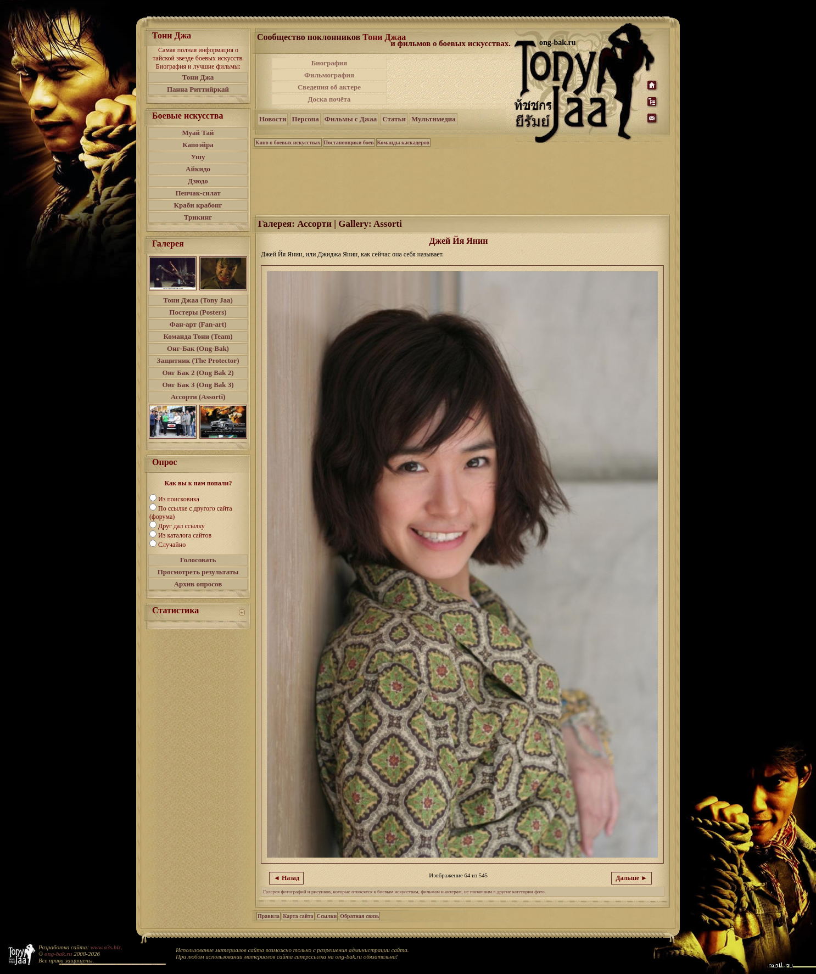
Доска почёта (329, 99)
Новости (272, 119)
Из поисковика (178, 499)
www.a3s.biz (106, 947)
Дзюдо (198, 181)
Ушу (198, 157)
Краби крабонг (198, 205)
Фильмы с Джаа (351, 119)
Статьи (394, 119)
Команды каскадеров (403, 142)
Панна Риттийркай (198, 89)
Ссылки (327, 916)
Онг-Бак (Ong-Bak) (198, 348)
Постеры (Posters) (197, 312)
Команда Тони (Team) (197, 336)
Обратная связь (359, 916)
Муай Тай (198, 132)
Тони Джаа (384, 37)
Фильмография (329, 75)
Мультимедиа (433, 119)
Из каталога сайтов (184, 535)
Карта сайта (298, 916)
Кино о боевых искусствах (288, 142)
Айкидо (198, 169)
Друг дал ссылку (181, 526)
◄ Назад (286, 878)
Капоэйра (198, 145)
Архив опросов (198, 584)
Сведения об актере (329, 87)
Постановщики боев (349, 142)
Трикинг (198, 217)
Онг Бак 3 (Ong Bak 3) (197, 384)
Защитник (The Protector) (198, 360)
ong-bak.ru (58, 953)
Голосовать (198, 560)
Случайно (172, 544)
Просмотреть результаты (198, 572)
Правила (269, 916)
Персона (305, 119)
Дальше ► (631, 878)
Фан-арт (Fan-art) (198, 324)
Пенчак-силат (197, 193)
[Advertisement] (451, 81)
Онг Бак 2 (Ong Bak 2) (197, 372)
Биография (329, 63)
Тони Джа (198, 77)
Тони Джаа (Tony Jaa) (198, 300)
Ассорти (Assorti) (198, 397)
